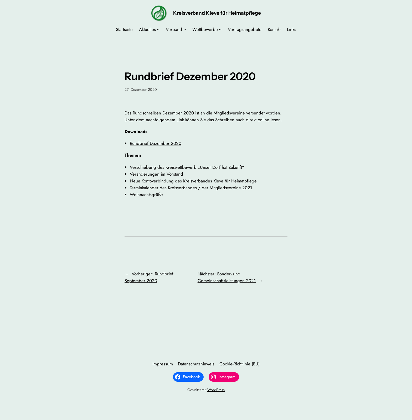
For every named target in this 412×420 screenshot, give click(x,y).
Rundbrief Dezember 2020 (155, 143)
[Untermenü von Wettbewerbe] (220, 29)
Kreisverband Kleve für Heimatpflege (217, 13)
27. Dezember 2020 (141, 89)
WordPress (216, 389)
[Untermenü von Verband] (184, 29)
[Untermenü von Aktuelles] (158, 29)
